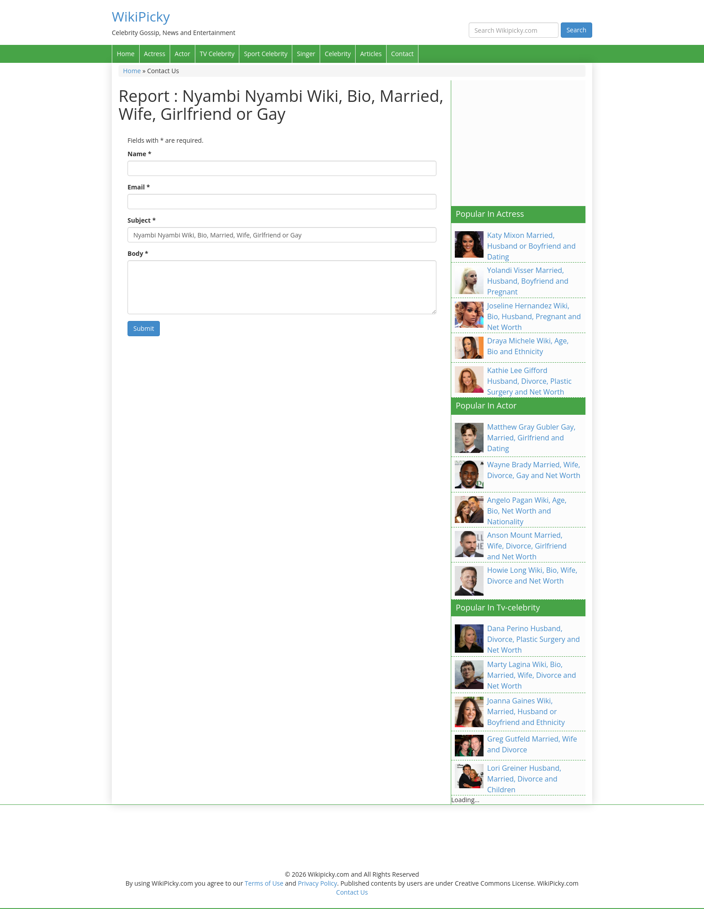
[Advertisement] (526, 143)
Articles (371, 53)
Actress (154, 53)
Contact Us (352, 892)
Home (126, 53)
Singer (306, 53)
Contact (402, 53)
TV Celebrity (217, 53)
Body (138, 253)
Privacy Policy (317, 883)
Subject (142, 220)
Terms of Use (264, 883)
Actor (182, 53)
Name (139, 153)
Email (139, 187)
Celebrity (338, 53)
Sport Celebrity (265, 53)
